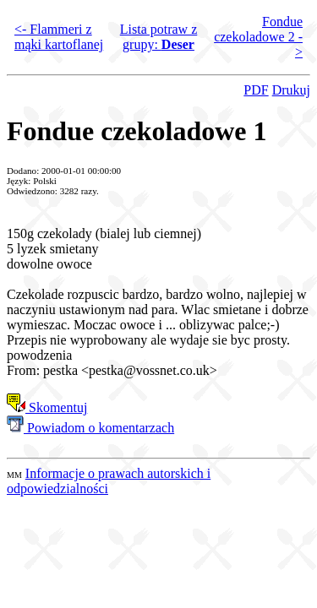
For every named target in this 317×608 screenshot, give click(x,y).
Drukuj (291, 90)
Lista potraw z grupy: (159, 37)
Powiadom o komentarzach (90, 428)
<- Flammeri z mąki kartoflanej (58, 37)
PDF (255, 90)
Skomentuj (47, 407)
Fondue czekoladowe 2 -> (258, 36)
